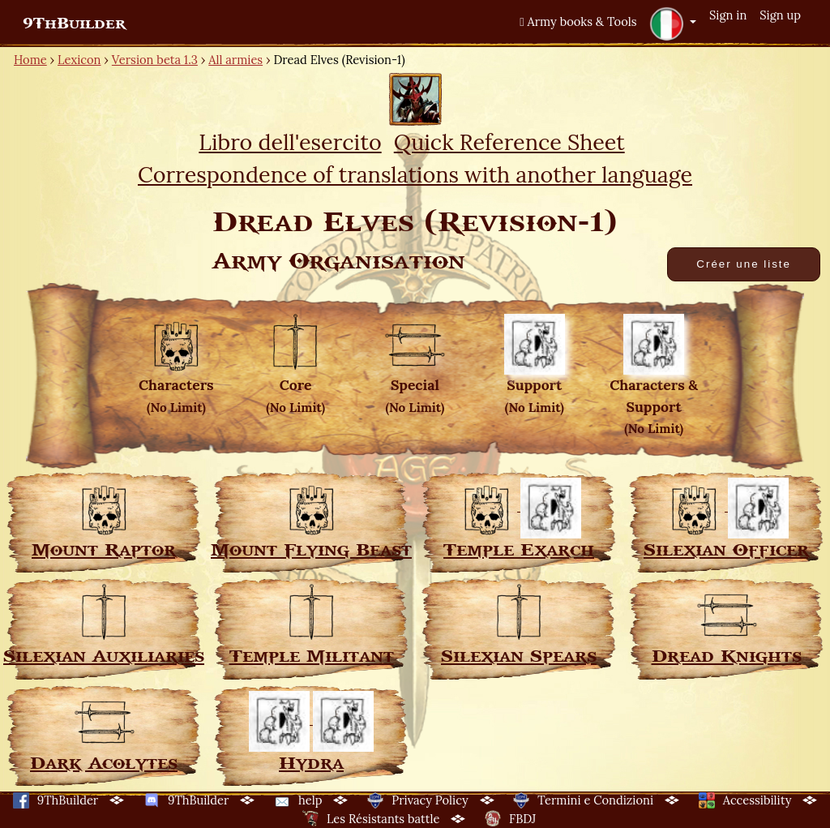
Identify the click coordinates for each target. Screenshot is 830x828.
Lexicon (79, 59)
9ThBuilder (74, 23)
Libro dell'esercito (290, 142)
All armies (235, 59)
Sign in (728, 15)
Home (30, 59)
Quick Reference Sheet (509, 142)
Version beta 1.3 (155, 59)
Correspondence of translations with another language (415, 174)
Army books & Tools (578, 21)
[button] (673, 23)
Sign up (780, 15)
